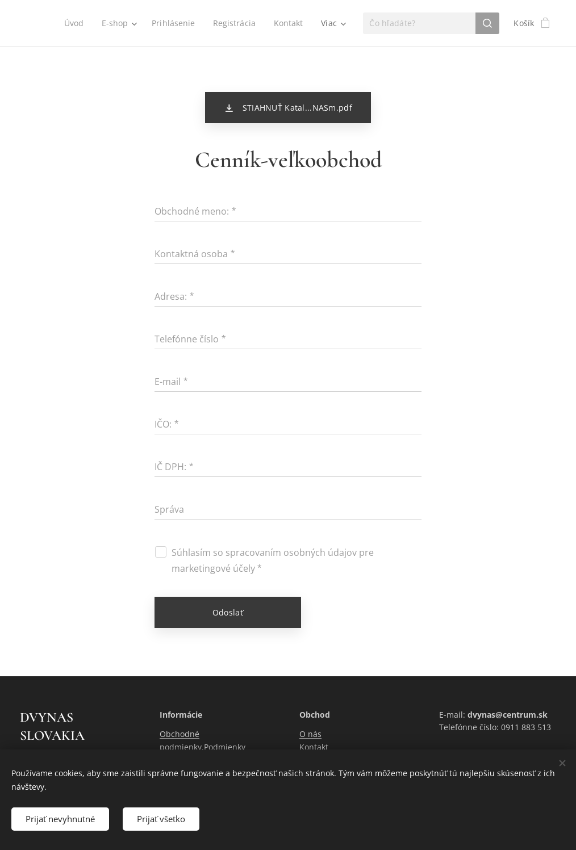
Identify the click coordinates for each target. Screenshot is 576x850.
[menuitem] (72, 23)
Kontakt (313, 747)
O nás (310, 734)
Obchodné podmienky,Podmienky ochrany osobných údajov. (209, 747)
